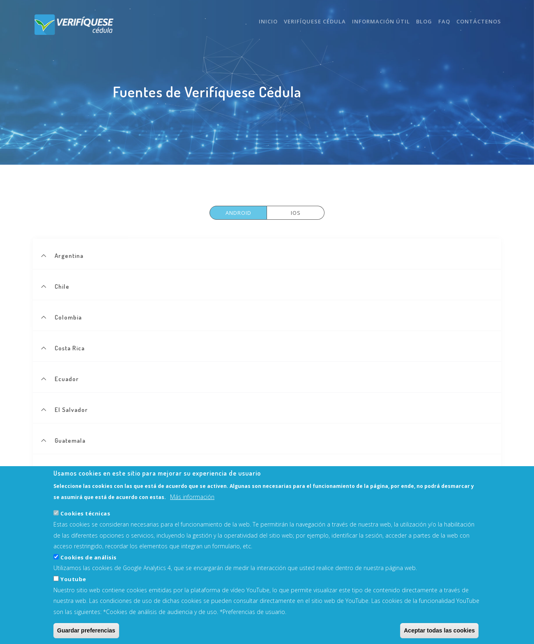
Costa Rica (70, 348)
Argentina (69, 256)
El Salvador (71, 410)
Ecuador (67, 379)
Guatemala (70, 440)
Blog (424, 21)
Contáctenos (478, 21)
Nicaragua (69, 471)
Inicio (268, 21)
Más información (192, 506)
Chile (62, 286)
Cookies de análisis (88, 566)
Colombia (68, 317)
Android (238, 212)
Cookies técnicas (85, 523)
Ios (296, 212)
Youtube (73, 588)
